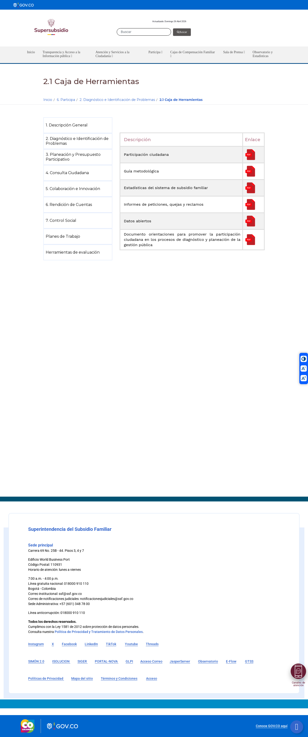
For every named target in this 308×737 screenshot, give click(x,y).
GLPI (129, 661)
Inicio (47, 100)
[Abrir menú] (298, 671)
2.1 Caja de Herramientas (181, 100)
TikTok (111, 644)
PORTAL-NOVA (106, 661)
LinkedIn (91, 644)
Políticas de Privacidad (46, 678)
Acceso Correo (151, 661)
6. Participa (66, 100)
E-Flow (231, 661)
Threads (152, 644)
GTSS (249, 661)
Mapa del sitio (82, 678)
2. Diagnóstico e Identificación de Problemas (117, 100)
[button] (65, 54)
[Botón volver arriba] (296, 726)
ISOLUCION (61, 661)
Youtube (131, 644)
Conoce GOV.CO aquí (272, 726)
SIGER (82, 661)
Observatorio (208, 661)
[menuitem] (79, 125)
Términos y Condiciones (119, 678)
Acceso (151, 678)
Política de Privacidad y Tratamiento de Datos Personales (99, 632)
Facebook (69, 644)
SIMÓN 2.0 (36, 661)
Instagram (36, 644)
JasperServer (180, 661)
